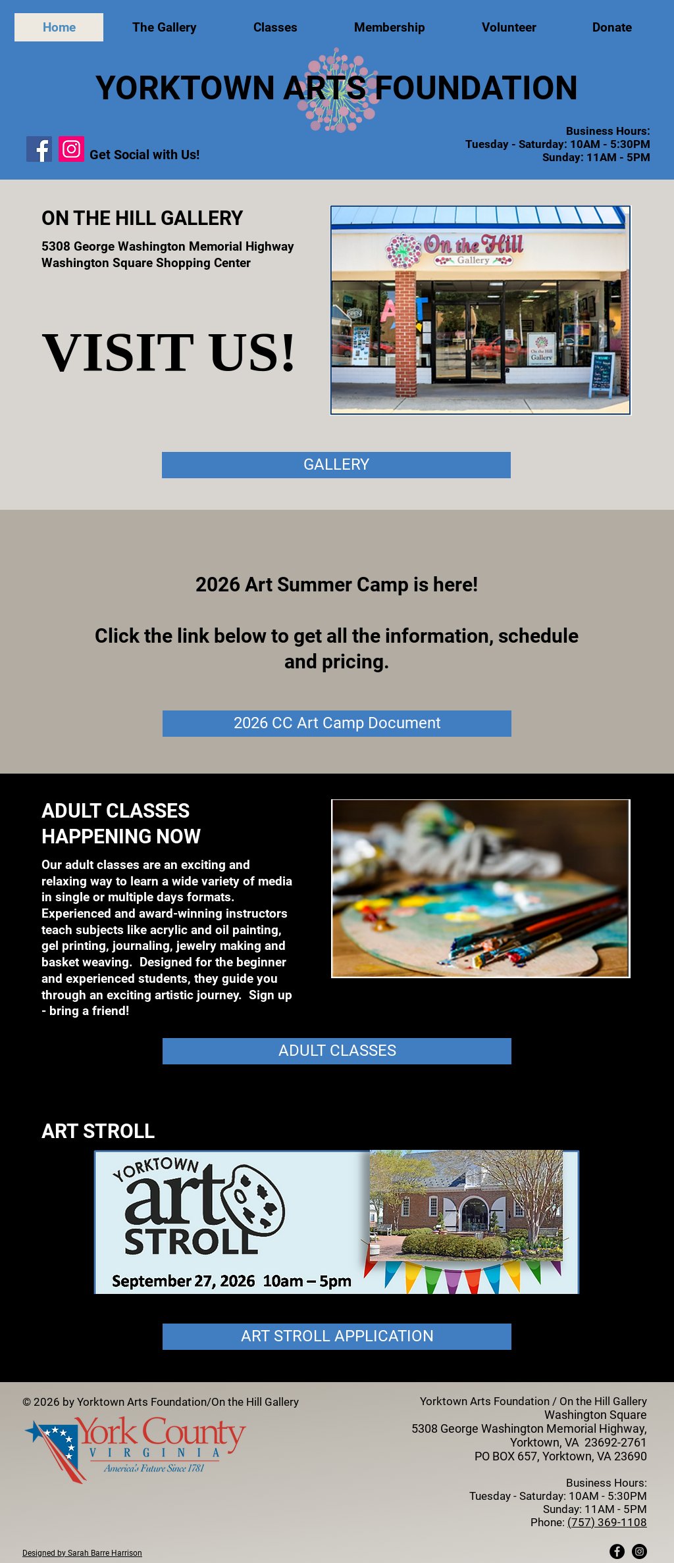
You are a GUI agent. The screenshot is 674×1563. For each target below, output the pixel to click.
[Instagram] (71, 149)
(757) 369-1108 (607, 1522)
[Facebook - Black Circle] (617, 1551)
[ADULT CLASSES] (337, 1051)
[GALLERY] (336, 465)
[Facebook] (39, 149)
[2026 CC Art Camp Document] (337, 723)
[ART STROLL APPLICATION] (337, 1337)
